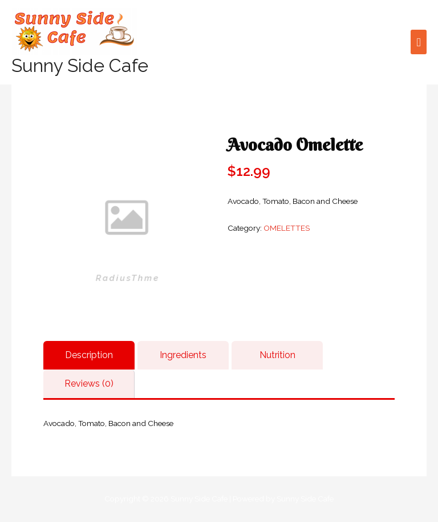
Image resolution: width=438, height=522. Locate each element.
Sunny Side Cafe (79, 65)
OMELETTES (286, 227)
